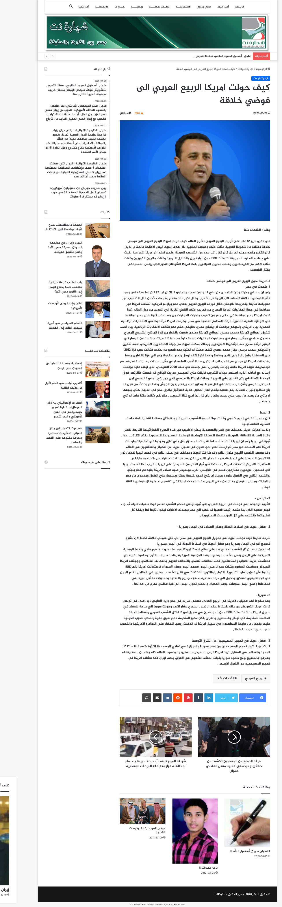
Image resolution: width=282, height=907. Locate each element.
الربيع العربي (238, 679)
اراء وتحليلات (229, 69)
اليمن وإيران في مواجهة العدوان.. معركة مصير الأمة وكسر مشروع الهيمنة (48, 247)
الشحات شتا (209, 679)
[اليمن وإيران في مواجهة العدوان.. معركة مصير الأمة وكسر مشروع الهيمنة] (81, 259)
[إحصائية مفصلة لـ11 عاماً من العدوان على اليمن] (81, 369)
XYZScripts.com (160, 905)
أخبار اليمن (206, 7)
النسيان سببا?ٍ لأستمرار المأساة (234, 851)
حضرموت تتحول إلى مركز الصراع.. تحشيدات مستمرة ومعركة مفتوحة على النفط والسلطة (48, 435)
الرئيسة (223, 7)
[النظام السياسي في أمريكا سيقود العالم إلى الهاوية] (81, 329)
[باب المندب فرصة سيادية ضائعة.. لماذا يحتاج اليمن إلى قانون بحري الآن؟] (81, 288)
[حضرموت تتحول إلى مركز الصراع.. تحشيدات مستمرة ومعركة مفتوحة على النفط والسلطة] (81, 434)
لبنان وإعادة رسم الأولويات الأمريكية (49, 306)
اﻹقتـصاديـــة (166, 7)
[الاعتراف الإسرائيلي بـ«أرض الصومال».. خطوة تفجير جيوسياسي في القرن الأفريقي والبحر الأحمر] (81, 409)
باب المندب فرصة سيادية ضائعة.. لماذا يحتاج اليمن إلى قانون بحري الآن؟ (49, 287)
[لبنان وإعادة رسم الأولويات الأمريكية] (81, 310)
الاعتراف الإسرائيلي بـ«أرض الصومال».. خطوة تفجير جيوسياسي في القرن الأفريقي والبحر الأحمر (48, 409)
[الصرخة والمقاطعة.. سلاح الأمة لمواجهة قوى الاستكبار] (81, 230)
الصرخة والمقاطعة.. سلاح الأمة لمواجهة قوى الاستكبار (47, 227)
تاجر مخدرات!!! (192, 867)
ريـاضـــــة (120, 7)
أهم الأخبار (67, 7)
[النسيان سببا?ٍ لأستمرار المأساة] (231, 822)
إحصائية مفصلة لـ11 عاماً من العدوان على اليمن (48, 366)
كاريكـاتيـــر (85, 7)
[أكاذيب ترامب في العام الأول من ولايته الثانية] (81, 389)
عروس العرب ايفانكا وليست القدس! (131, 830)
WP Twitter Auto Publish (125, 905)
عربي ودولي (187, 7)
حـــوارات (103, 7)
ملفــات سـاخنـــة (143, 7)
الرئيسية (247, 69)
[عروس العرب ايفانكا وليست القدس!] (126, 811)
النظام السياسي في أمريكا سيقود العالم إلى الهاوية (48, 325)
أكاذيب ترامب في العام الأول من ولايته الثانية (47, 385)
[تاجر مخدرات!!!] (179, 831)
